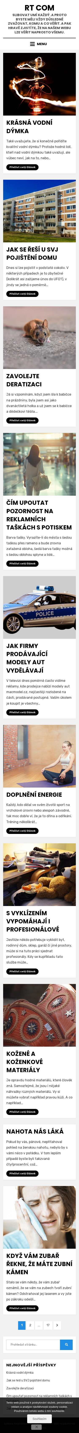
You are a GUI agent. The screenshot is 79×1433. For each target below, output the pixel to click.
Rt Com (39, 8)
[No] (36, 1427)
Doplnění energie (34, 795)
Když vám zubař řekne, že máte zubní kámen (39, 1264)
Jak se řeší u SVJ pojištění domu (32, 254)
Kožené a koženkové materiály (24, 1062)
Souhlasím (39, 1418)
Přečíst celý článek (22, 167)
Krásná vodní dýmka (19, 1372)
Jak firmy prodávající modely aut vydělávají (27, 658)
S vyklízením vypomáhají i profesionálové (32, 921)
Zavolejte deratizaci (24, 380)
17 (49, 1325)
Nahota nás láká (35, 1132)
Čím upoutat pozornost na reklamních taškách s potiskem (39, 515)
